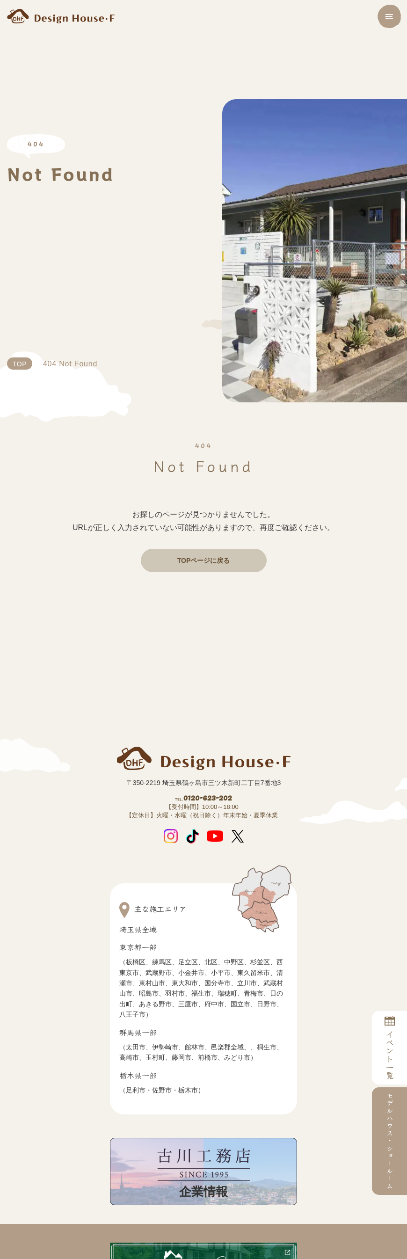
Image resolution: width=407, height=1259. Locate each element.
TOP (21, 364)
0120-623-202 (203, 804)
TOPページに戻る (203, 560)
